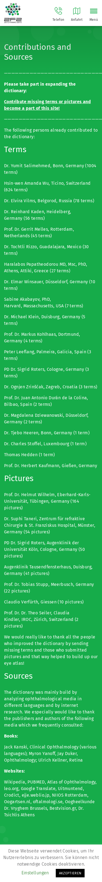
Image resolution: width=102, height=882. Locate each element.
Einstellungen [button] (35, 872)
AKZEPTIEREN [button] (70, 873)
